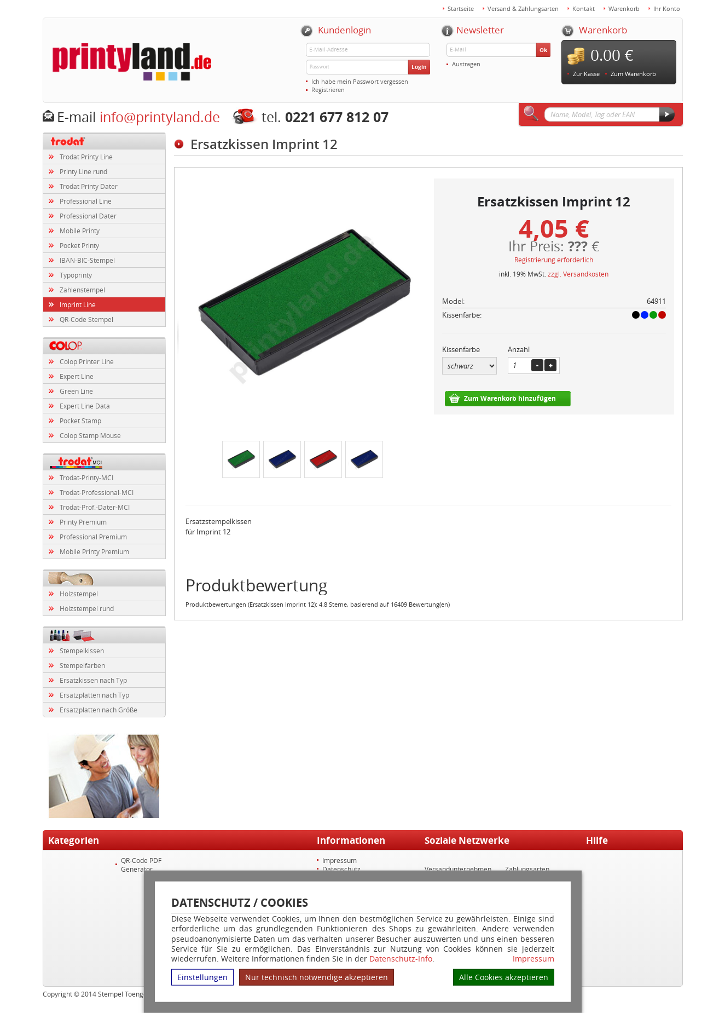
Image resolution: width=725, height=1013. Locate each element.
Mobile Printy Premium (94, 551)
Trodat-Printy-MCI (86, 477)
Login (419, 67)
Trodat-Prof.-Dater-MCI (95, 507)
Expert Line (77, 376)
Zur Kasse (586, 74)
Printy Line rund (83, 171)
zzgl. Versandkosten (578, 273)
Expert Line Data (85, 405)
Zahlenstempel (82, 289)
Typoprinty (76, 274)
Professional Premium (93, 536)
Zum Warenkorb (633, 74)
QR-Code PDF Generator (141, 864)
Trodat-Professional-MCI (97, 492)
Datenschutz (341, 869)
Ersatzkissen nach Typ (93, 680)
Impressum (533, 959)
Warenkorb (624, 8)
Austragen (466, 64)
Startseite (461, 8)
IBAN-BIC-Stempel (87, 260)
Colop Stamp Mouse (90, 435)
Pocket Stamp (80, 420)
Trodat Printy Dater (89, 186)
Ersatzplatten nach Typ (94, 694)
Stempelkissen (82, 650)
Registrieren (328, 89)
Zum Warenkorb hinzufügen (510, 398)
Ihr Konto (666, 8)
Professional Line (86, 201)
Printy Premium (83, 521)
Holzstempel (79, 593)
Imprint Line (78, 304)
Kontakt (583, 8)
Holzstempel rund (87, 608)
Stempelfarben (82, 665)
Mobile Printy (80, 230)
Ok (543, 50)
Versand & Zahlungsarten (523, 8)
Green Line (76, 391)
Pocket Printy (79, 245)
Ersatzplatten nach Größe (98, 709)
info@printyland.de (160, 117)
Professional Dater (88, 215)
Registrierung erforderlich (553, 259)
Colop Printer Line (87, 361)
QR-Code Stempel (86, 319)
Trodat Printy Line (86, 156)
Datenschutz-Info (400, 958)
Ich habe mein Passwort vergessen (359, 81)
